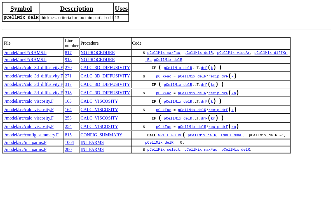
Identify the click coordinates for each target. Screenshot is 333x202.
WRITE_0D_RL (170, 145)
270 (68, 68)
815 (68, 144)
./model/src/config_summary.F (31, 144)
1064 (69, 152)
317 (68, 87)
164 (68, 115)
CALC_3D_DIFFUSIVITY (105, 68)
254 (68, 134)
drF (204, 68)
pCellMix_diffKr (270, 52)
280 (68, 159)
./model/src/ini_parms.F (25, 152)
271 (68, 77)
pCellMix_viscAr (233, 52)
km (213, 87)
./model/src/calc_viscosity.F (28, 106)
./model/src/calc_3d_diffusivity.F (33, 68)
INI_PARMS (92, 152)
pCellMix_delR (198, 52)
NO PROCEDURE (98, 52)
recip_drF (218, 78)
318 (68, 96)
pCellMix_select (163, 159)
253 (68, 125)
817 (68, 52)
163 (68, 106)
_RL (148, 59)
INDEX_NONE (231, 145)
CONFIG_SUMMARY (101, 144)
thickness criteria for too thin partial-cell (77, 17)
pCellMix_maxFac (163, 52)
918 (68, 59)
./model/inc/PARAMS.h (25, 52)
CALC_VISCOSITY (99, 106)
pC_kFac (164, 78)
